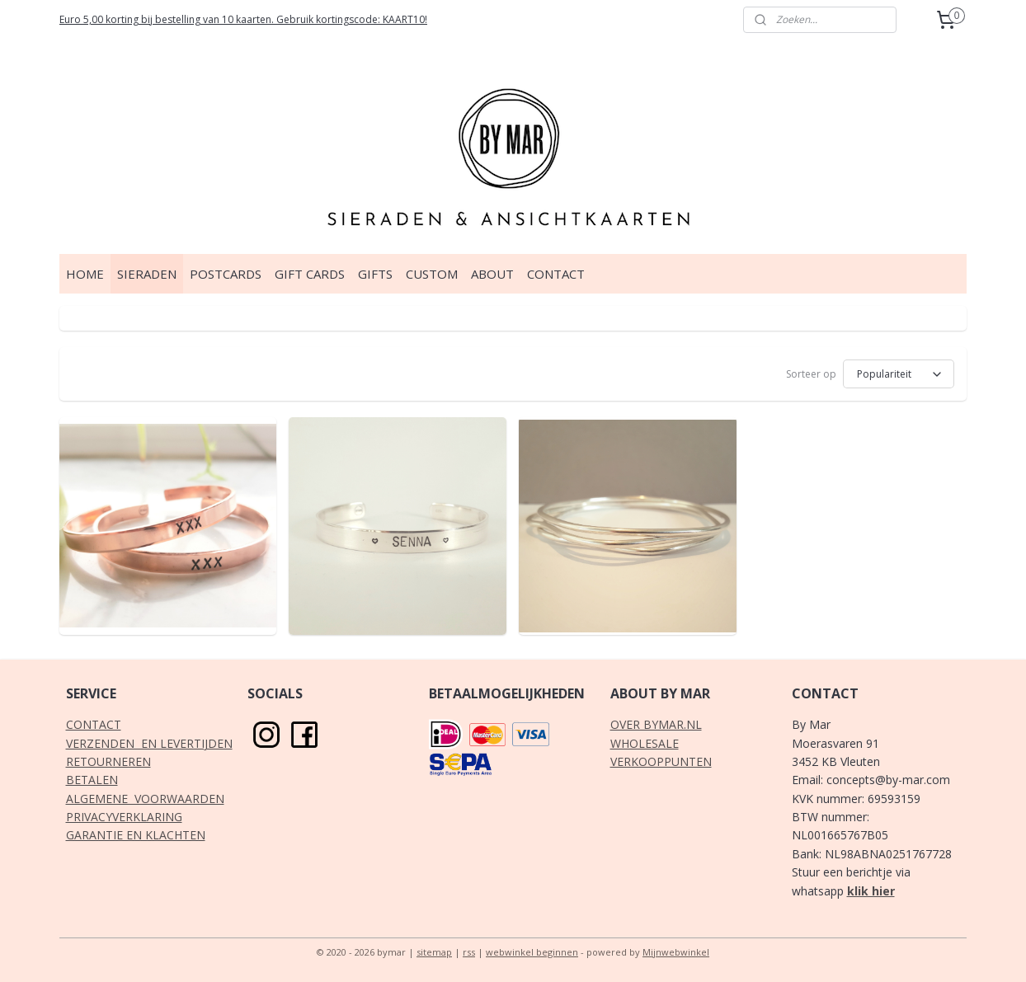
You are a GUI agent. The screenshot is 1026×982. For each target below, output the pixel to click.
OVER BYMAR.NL (656, 724)
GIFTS (375, 273)
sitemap (434, 952)
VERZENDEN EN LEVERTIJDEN (149, 743)
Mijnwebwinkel (675, 952)
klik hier (871, 891)
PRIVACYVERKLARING (124, 817)
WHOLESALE (644, 743)
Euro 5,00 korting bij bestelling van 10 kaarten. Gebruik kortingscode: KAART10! (243, 19)
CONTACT (556, 273)
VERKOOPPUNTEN (661, 761)
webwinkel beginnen (532, 952)
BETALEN (92, 779)
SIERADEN (146, 273)
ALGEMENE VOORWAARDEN (145, 798)
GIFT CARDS (310, 273)
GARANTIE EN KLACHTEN (135, 835)
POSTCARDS (225, 273)
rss (469, 952)
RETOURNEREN (108, 761)
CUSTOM (432, 273)
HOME (85, 273)
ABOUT (492, 273)
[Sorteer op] (898, 374)
